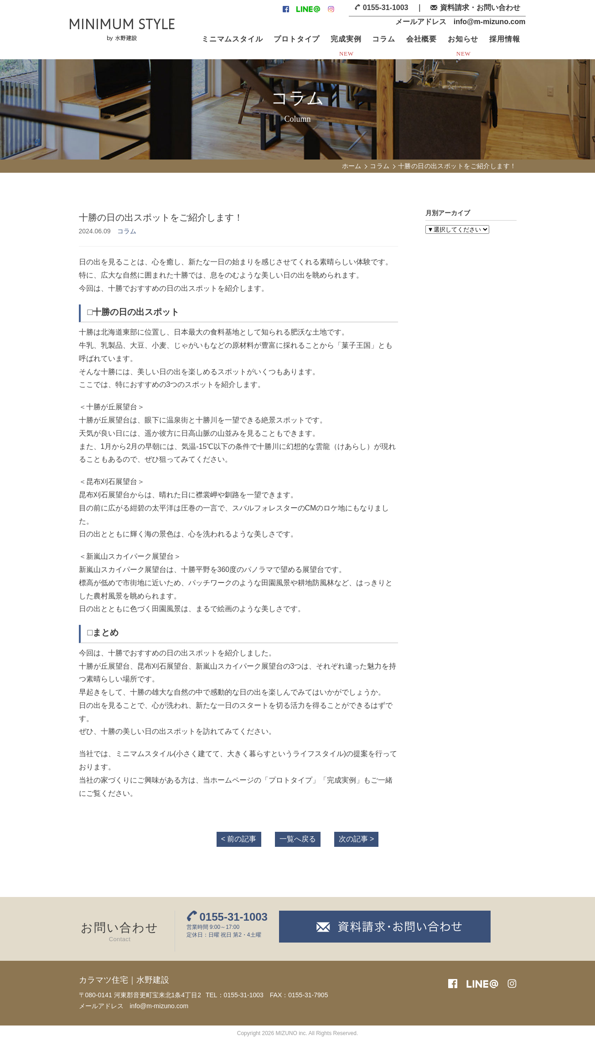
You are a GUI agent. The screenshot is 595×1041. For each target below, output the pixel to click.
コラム (383, 39)
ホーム (352, 166)
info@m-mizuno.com (490, 22)
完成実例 (346, 39)
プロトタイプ (297, 39)
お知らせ (463, 39)
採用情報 (504, 39)
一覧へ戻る (297, 839)
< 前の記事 (239, 839)
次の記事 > (356, 839)
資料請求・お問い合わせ (480, 7)
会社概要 (421, 39)
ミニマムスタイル (232, 39)
